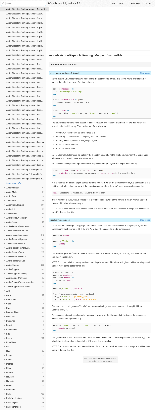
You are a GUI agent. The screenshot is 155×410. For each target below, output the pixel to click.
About (148, 3)
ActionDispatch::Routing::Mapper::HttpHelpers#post (26, 46)
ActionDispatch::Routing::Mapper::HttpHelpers (26, 23)
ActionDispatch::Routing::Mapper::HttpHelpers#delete (26, 27)
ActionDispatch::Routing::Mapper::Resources (26, 64)
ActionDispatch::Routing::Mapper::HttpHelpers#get (26, 32)
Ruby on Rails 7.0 (71, 3)
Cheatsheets (134, 3)
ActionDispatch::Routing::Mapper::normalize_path (26, 59)
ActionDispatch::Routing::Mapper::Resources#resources (26, 110)
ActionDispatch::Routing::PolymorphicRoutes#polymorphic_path (26, 174)
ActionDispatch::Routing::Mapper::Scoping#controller (26, 151)
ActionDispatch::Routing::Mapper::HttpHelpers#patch (26, 41)
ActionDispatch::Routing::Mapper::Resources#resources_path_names (26, 114)
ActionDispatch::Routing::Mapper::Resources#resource (26, 105)
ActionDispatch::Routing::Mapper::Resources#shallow (26, 128)
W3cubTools (117, 3)
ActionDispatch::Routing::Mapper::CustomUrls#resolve (26, 18)
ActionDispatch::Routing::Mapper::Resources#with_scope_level (26, 137)
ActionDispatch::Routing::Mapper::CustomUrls (26, 9)
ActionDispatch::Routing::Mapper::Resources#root (26, 119)
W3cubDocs (54, 3)
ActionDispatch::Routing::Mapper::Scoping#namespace (26, 160)
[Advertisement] (100, 30)
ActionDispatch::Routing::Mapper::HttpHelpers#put (26, 50)
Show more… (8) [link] (13, 183)
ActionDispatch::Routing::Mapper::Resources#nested (26, 96)
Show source (145, 73)
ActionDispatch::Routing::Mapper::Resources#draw (26, 78)
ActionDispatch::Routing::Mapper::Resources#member (26, 87)
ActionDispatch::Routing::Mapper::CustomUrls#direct (26, 14)
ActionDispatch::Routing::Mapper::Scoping (25, 142)
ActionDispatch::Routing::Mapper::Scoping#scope (26, 165)
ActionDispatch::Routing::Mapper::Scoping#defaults (26, 156)
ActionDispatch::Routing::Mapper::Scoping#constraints (26, 146)
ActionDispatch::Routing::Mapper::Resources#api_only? (26, 69)
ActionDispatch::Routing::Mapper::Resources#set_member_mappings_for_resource (26, 124)
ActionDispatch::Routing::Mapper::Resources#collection (26, 73)
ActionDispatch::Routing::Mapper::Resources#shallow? (26, 133)
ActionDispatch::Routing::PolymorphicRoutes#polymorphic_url (26, 179)
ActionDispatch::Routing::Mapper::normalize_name (26, 55)
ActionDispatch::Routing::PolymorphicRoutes (26, 169)
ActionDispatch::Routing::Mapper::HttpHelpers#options (26, 37)
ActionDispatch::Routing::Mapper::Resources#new (26, 101)
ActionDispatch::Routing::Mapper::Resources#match (26, 82)
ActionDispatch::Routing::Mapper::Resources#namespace (26, 92)
